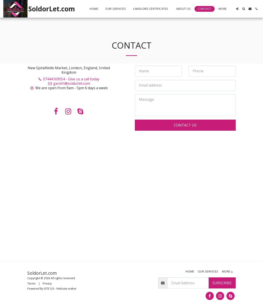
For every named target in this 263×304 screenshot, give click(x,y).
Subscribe (222, 282)
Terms (31, 283)
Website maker (66, 288)
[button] (237, 8)
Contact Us (185, 125)
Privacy (47, 283)
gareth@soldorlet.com (68, 83)
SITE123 (49, 288)
